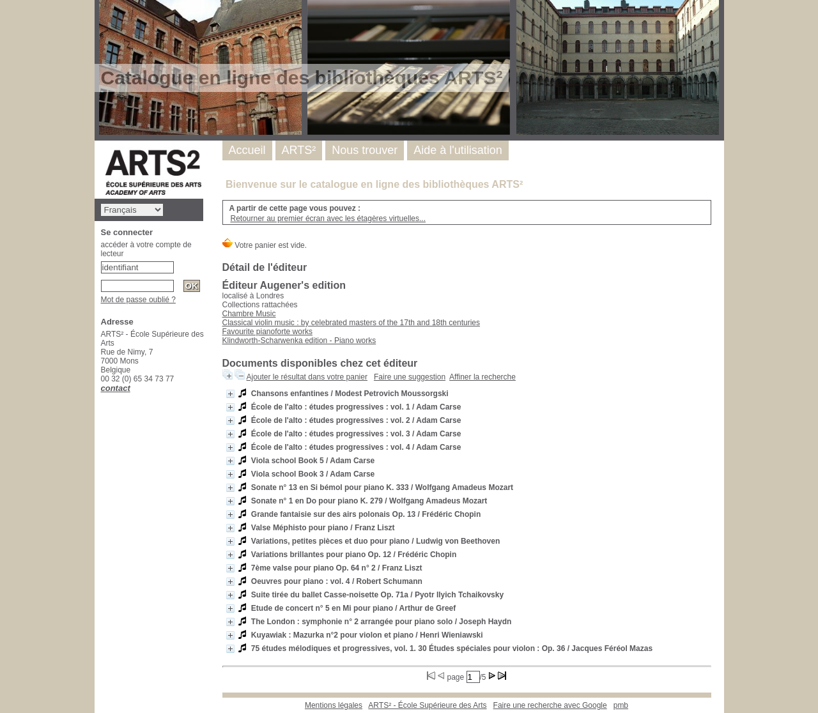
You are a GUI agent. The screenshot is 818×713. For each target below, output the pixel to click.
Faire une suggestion (409, 376)
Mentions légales (333, 705)
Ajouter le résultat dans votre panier (307, 376)
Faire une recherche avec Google (550, 705)
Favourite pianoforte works (267, 331)
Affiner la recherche (482, 376)
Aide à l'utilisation (457, 150)
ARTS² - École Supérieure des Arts (427, 705)
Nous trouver (364, 150)
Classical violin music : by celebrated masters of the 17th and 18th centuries (351, 322)
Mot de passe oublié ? (138, 299)
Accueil (247, 150)
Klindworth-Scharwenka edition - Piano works (299, 340)
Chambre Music (249, 313)
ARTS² (299, 150)
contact (115, 388)
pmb (621, 705)
